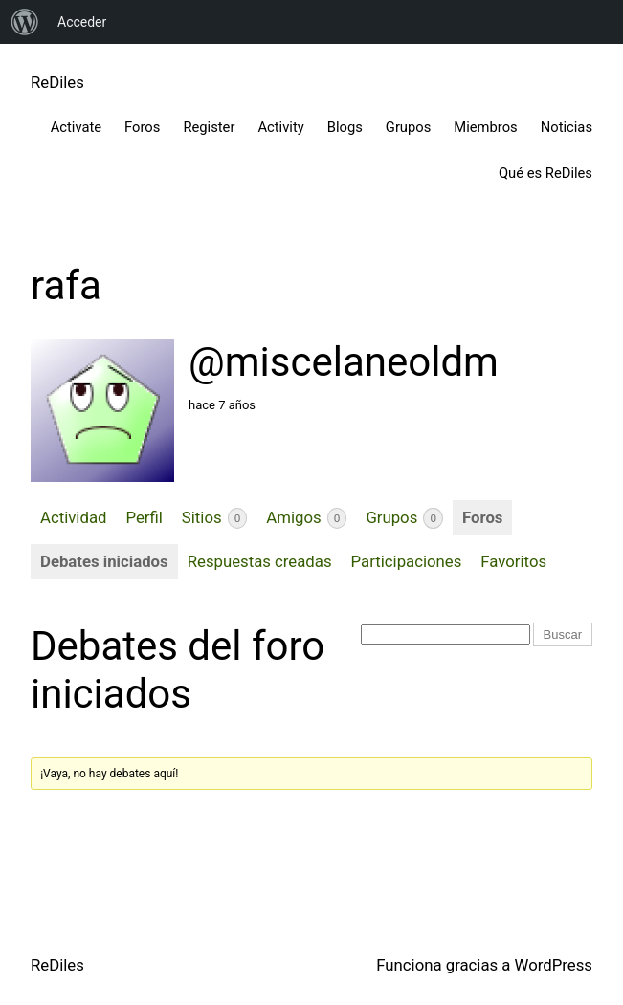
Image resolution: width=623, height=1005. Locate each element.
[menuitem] (25, 22)
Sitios (215, 518)
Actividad (73, 517)
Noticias (566, 127)
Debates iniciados (104, 561)
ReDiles (57, 82)
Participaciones (406, 561)
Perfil (143, 517)
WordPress (553, 964)
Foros (142, 127)
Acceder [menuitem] (81, 22)
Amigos (306, 518)
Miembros (485, 127)
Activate (76, 127)
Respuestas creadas (260, 561)
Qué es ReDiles (545, 173)
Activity (280, 127)
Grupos (408, 127)
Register (208, 127)
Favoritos (513, 561)
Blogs (345, 127)
